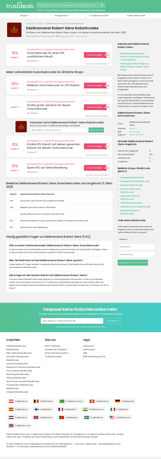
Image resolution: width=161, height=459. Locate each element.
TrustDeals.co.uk (22, 427)
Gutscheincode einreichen (132, 262)
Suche (102, 6)
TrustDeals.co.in (96, 411)
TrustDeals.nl (21, 419)
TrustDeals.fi (46, 411)
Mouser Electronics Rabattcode (130, 191)
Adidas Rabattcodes (16, 348)
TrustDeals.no (45, 419)
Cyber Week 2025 (136, 15)
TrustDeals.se (96, 419)
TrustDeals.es (21, 411)
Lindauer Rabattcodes (17, 365)
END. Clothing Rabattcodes (19, 355)
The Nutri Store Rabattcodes (19, 387)
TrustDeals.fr (70, 411)
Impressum (88, 348)
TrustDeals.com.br (74, 403)
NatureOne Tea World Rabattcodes (23, 369)
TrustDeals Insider (99, 15)
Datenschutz (89, 351)
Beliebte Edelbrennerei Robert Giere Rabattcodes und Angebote (134, 56)
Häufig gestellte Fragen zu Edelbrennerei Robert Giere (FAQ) (135, 66)
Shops (40, 23)
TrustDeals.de (127, 403)
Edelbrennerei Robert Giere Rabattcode (89, 10)
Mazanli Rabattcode (131, 185)
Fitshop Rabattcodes (16, 380)
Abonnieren (113, 323)
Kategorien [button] (61, 15)
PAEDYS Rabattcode (131, 202)
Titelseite (30, 23)
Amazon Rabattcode (53, 10)
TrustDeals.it (122, 411)
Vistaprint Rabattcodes (17, 394)
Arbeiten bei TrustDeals (56, 351)
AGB (85, 355)
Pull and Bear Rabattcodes (19, 373)
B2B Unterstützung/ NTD (94, 358)
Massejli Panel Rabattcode (135, 181)
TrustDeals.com (123, 419)
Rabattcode (67, 10)
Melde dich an (96, 131)
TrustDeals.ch (102, 403)
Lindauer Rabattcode (132, 177)
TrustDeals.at (21, 403)
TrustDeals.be (46, 403)
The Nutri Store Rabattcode (135, 206)
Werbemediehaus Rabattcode (129, 212)
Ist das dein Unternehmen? (136, 133)
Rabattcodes (12, 351)
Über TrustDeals (52, 348)
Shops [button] (23, 15)
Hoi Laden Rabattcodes (17, 358)
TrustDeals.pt (71, 419)
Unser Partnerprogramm (56, 355)
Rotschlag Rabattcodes (17, 376)
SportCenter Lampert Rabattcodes (23, 383)
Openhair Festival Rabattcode (129, 197)
